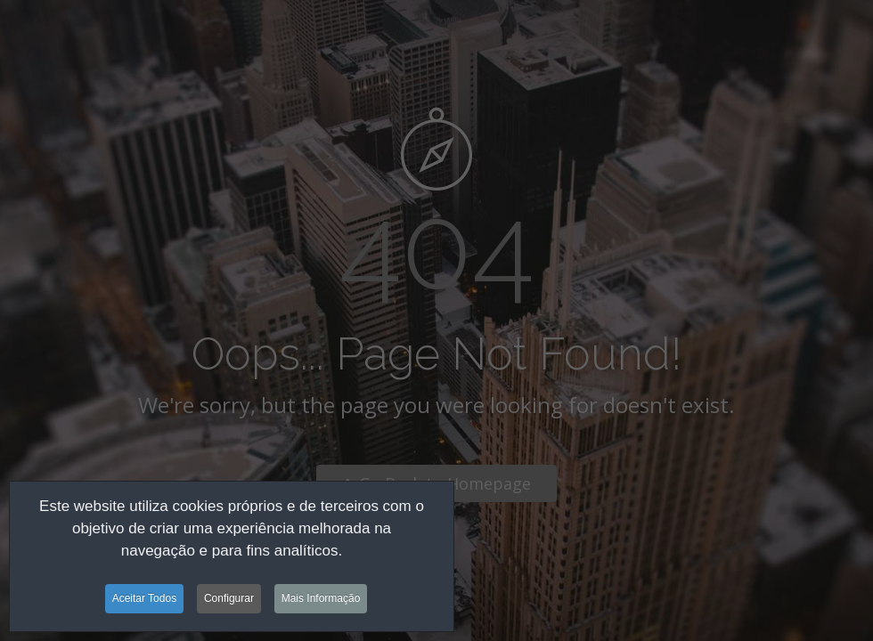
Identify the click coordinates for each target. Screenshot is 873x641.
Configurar (229, 602)
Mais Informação (321, 602)
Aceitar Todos (144, 602)
